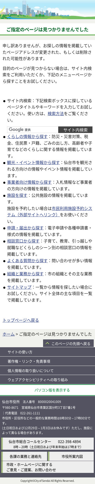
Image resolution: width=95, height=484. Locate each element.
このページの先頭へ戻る (70, 343)
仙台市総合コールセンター (30, 441)
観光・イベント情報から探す (33, 162)
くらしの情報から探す (27, 136)
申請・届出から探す (25, 228)
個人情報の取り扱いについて (31, 370)
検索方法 (56, 113)
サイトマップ (19, 287)
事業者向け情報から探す (29, 182)
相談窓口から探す (23, 241)
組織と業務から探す (25, 274)
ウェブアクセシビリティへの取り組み (38, 379)
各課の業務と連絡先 (26, 456)
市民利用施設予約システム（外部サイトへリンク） (49, 211)
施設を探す (17, 195)
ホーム (9, 334)
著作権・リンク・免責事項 (29, 361)
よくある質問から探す (27, 260)
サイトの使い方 (20, 351)
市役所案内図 (72, 456)
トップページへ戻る (21, 320)
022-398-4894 (69, 441)
